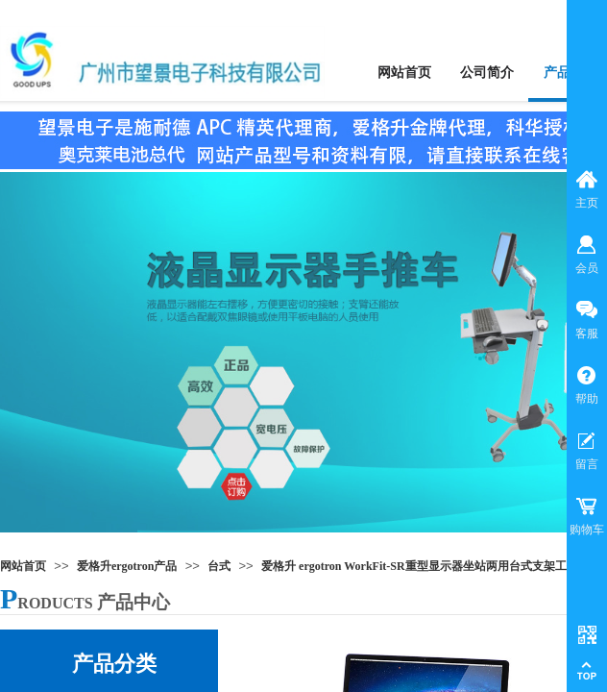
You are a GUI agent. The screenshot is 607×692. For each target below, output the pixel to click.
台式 (219, 566)
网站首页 (23, 566)
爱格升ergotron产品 (127, 566)
